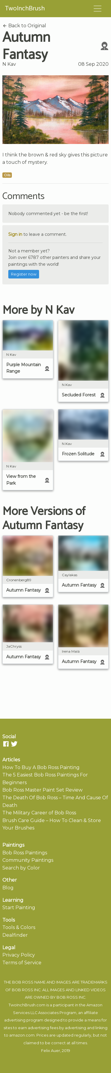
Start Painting (18, 907)
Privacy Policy (18, 955)
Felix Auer (50, 1050)
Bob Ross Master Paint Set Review (42, 790)
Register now (23, 274)
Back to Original (24, 25)
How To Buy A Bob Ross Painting (41, 767)
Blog (8, 888)
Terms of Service (21, 962)
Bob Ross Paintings (24, 853)
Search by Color (21, 868)
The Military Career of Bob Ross (39, 813)
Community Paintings (27, 860)
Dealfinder (15, 935)
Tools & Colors (18, 927)
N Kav (9, 64)
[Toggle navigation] (97, 8)
